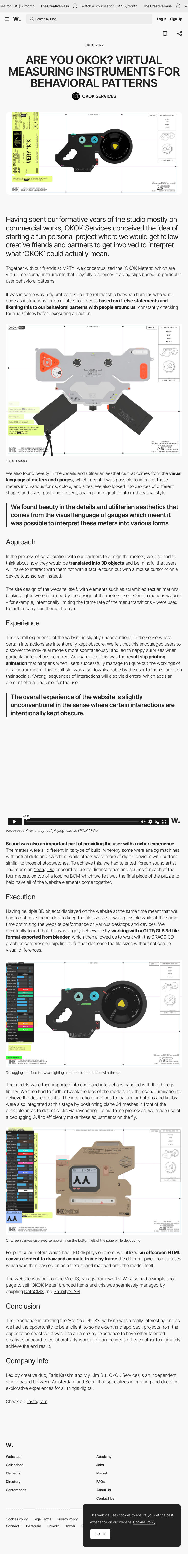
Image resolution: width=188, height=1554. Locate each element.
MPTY (68, 268)
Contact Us (105, 1498)
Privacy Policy (67, 1519)
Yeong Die (44, 869)
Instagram (37, 1401)
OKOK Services (124, 1375)
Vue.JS (72, 1279)
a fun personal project (64, 236)
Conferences (16, 1490)
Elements (13, 1473)
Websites (13, 1456)
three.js (166, 1085)
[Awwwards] (17, 19)
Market (101, 1473)
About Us (103, 1490)
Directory (13, 1481)
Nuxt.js (88, 1279)
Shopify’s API (67, 1291)
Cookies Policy (17, 1519)
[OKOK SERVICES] (94, 96)
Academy (104, 1456)
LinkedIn (53, 1526)
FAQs (100, 1481)
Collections (14, 1465)
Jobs (100, 1465)
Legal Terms (42, 1519)
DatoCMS (34, 1291)
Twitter (70, 1526)
